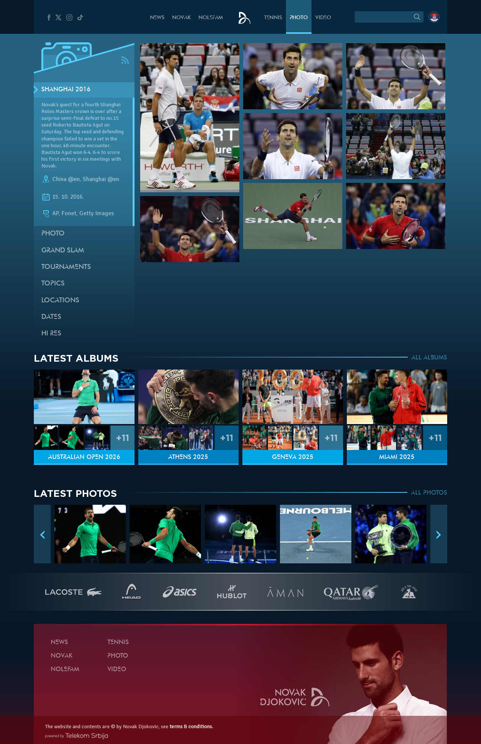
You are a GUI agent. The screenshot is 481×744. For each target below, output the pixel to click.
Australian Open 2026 (84, 457)
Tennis (273, 18)
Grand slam (62, 250)
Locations (60, 300)
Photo (299, 18)
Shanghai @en (101, 179)
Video (323, 18)
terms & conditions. (191, 726)
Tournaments (66, 267)
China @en (66, 179)
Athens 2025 (188, 457)
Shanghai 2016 (66, 90)
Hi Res (51, 333)
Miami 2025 (396, 457)
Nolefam (210, 18)
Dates (51, 317)
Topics (53, 283)
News (157, 18)
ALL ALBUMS (429, 358)
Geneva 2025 (292, 457)
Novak (181, 18)
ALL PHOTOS (429, 493)
